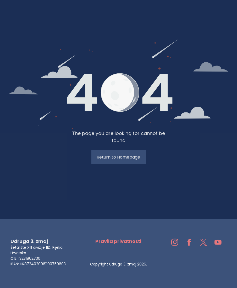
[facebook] (189, 243)
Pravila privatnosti (118, 241)
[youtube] (218, 243)
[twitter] (204, 243)
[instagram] (175, 243)
